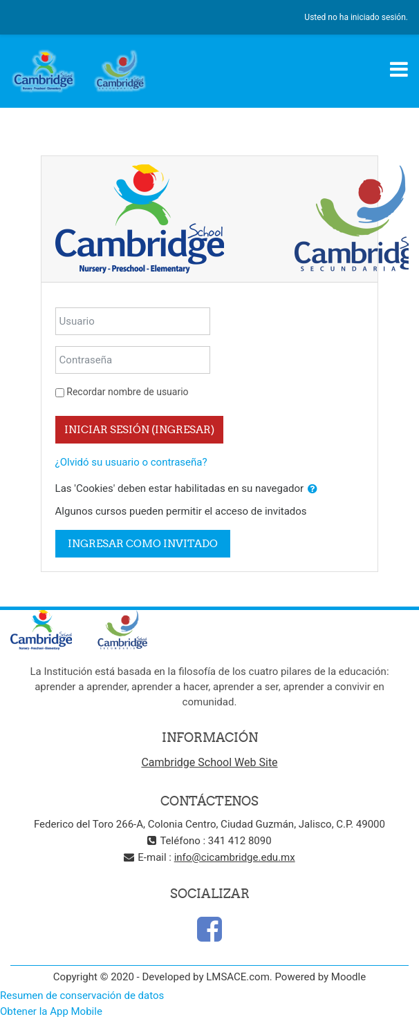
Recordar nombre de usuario (127, 391)
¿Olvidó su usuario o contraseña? (131, 462)
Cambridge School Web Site (209, 762)
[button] (312, 489)
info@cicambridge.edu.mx (234, 857)
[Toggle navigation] (399, 69)
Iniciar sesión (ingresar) (139, 429)
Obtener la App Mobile (51, 1011)
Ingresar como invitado (143, 543)
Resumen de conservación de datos (82, 995)
